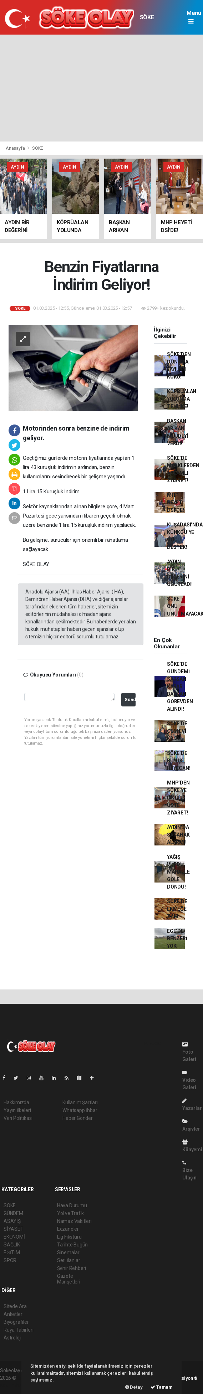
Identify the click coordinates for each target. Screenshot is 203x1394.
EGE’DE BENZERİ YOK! (177, 938)
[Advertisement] (101, 88)
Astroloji (12, 1338)
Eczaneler (68, 1229)
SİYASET (14, 1229)
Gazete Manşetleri (68, 1279)
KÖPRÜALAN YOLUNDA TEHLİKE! (181, 399)
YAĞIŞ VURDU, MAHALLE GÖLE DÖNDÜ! (178, 872)
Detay (134, 1387)
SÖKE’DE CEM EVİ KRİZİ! (177, 731)
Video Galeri (189, 1080)
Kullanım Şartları (80, 1102)
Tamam (162, 1387)
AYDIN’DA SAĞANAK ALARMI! (178, 834)
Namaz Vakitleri (74, 1221)
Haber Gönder (77, 1118)
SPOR (10, 1260)
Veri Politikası (18, 1118)
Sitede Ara (15, 1306)
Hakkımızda (16, 1102)
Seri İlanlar (68, 1260)
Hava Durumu (72, 1205)
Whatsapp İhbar (79, 1110)
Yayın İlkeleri (17, 1110)
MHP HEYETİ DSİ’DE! (175, 502)
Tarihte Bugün (72, 1245)
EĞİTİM (12, 1252)
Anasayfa (16, 148)
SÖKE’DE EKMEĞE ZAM (177, 909)
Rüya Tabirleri (18, 1330)
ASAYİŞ (12, 1221)
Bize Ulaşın (189, 1170)
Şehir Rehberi (71, 1268)
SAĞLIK (12, 1245)
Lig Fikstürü (69, 1237)
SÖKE (147, 17)
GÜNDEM (13, 1213)
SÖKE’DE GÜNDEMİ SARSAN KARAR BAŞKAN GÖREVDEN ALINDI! (180, 686)
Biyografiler (16, 1322)
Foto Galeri (189, 1052)
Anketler (13, 1314)
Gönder (130, 699)
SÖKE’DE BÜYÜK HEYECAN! (178, 760)
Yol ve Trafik (70, 1213)
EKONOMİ (14, 1237)
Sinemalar (68, 1252)
